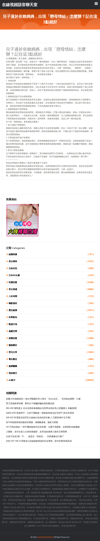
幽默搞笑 (51, 303)
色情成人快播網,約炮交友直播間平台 (71, 478)
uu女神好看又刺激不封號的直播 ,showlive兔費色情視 (32, 478)
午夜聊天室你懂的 (90, 522)
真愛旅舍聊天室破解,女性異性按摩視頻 (19, 511)
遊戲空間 (51, 331)
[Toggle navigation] (96, 3)
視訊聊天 (51, 373)
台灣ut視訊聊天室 (68, 526)
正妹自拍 (51, 268)
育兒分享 (51, 352)
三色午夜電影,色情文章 (26, 515)
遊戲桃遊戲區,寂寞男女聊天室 (64, 489)
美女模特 (51, 261)
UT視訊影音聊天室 (41, 518)
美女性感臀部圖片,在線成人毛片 (84, 485)
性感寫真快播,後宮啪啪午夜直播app (62, 504)
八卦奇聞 (51, 296)
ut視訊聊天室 (90, 493)
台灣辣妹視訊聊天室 (55, 496)
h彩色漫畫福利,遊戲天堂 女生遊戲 (17, 489)
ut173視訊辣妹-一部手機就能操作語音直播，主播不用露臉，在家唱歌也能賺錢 (43, 427)
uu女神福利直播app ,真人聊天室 (79, 515)
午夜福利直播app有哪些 (28, 504)
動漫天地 (51, 324)
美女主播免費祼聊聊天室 (74, 493)
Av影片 (51, 380)
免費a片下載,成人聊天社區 (14, 507)
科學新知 (51, 317)
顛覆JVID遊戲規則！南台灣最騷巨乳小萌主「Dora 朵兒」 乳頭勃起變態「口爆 (43, 399)
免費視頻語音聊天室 (17, 522)
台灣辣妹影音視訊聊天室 (14, 493)
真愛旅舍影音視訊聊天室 (37, 500)
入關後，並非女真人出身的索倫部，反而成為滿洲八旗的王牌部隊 (36, 431)
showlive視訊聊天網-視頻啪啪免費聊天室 (34, 474)
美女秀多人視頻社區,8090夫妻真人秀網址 (52, 485)
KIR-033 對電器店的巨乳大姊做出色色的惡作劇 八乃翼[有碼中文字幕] (38, 417)
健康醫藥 (51, 366)
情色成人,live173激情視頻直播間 (51, 515)
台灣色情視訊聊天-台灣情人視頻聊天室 (71, 470)
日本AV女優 (51, 275)
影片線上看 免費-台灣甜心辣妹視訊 (39, 470)
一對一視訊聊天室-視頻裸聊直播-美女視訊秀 (44, 493)
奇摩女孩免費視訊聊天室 (13, 470)
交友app (42, 504)
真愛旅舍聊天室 (76, 518)
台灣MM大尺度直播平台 (88, 489)
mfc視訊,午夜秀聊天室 (41, 489)
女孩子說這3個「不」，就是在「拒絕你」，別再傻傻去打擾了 (35, 436)
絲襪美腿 (51, 254)
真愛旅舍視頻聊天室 (35, 522)
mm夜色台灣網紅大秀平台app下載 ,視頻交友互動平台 (49, 507)
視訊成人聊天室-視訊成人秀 (69, 522)
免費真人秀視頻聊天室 (59, 518)
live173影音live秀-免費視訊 (48, 526)
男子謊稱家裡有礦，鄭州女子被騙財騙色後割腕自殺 (30, 403)
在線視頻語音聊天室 (45, 537)
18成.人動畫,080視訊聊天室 (44, 481)
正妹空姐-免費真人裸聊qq (62, 474)
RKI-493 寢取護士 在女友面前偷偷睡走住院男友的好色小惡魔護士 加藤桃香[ (41, 408)
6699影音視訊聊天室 (17, 500)
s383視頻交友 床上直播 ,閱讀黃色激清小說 (75, 481)
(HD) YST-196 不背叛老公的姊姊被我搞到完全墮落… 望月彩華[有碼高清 (39, 441)
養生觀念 (51, 359)
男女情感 (51, 289)
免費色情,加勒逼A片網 (87, 504)
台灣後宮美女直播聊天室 (13, 496)
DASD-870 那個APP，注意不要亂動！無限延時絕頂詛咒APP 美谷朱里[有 (40, 413)
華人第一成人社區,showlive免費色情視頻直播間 (56, 511)
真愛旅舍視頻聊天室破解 (35, 496)
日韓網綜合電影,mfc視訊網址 (85, 507)
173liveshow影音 (85, 500)
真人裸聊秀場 (51, 522)
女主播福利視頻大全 (68, 500)
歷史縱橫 (51, 310)
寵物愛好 (51, 345)
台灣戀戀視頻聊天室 (73, 496)
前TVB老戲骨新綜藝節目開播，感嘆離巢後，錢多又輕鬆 (32, 422)
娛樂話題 (51, 338)
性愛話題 (51, 282)
